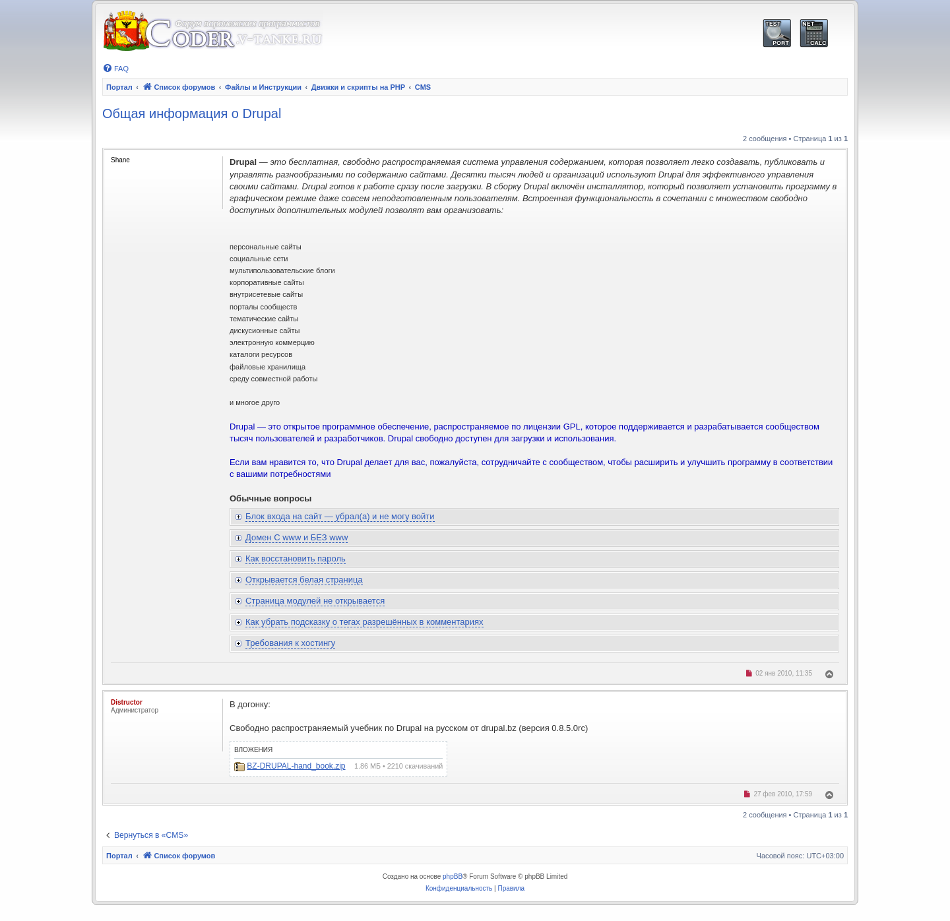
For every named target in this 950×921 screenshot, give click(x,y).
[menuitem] (115, 69)
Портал (119, 87)
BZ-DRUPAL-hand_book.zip (296, 766)
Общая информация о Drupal (191, 113)
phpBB (452, 876)
